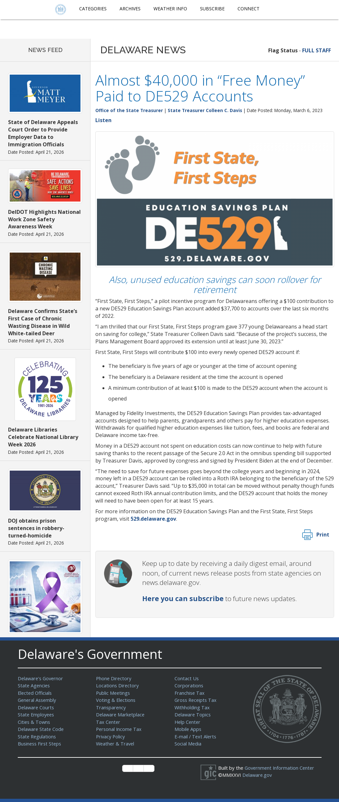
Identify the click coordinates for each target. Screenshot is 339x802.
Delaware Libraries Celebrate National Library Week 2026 (43, 437)
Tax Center (108, 722)
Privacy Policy (111, 736)
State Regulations (37, 736)
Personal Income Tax (119, 729)
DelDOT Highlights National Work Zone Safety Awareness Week (44, 219)
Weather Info (170, 8)
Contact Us (187, 678)
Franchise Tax (190, 693)
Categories (93, 8)
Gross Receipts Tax (197, 700)
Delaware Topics (193, 714)
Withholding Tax (192, 707)
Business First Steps (40, 743)
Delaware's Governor (41, 678)
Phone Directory (114, 678)
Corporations (189, 685)
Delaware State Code (41, 729)
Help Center (188, 722)
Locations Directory (118, 685)
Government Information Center (280, 768)
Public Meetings (113, 693)
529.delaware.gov (153, 518)
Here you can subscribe (183, 598)
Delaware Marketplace (121, 714)
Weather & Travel (116, 743)
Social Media (188, 743)
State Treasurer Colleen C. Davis (205, 110)
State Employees (37, 714)
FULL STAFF (316, 50)
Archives (130, 8)
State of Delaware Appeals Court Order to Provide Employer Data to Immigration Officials (43, 133)
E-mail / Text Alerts (196, 736)
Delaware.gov (257, 775)
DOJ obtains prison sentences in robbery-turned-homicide (36, 528)
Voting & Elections (116, 700)
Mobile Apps (188, 729)
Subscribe (212, 8)
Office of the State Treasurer (129, 110)
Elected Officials (36, 693)
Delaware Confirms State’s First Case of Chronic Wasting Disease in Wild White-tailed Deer (42, 322)
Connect (249, 8)
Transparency (111, 707)
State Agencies (34, 685)
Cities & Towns (34, 722)
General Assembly (38, 700)
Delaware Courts (36, 707)
